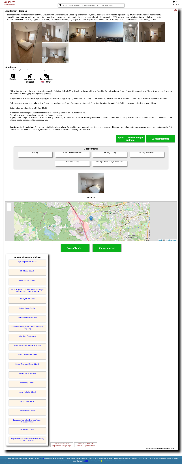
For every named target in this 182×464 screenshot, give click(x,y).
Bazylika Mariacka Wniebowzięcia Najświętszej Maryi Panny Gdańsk (27, 439)
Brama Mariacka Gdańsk (27, 392)
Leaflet (161, 240)
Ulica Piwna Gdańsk (27, 429)
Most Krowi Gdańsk (27, 271)
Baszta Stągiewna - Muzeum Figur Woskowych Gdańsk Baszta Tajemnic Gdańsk (27, 290)
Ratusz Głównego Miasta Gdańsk (27, 364)
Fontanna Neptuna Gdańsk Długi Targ (27, 345)
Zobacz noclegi (107, 248)
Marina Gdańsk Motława (27, 373)
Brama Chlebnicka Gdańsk (27, 355)
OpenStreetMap (171, 240)
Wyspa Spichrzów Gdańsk (27, 262)
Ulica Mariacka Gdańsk (27, 411)
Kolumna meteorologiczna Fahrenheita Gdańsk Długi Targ (27, 328)
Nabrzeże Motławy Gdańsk (27, 317)
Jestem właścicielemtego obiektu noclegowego (61, 445)
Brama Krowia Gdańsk (27, 280)
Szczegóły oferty (75, 248)
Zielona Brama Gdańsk (27, 308)
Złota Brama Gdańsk (27, 401)
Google (41, 458)
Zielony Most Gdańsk (27, 299)
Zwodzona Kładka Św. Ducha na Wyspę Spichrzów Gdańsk (27, 421)
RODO (85, 461)
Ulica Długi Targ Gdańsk (27, 336)
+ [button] (9, 205)
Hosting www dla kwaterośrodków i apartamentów (86, 445)
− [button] (9, 209)
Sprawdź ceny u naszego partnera (130, 138)
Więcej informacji (160, 139)
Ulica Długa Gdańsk (27, 383)
